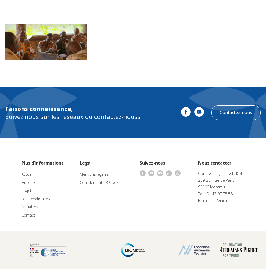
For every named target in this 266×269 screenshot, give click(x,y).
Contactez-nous (236, 112)
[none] (240, 10)
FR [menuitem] (238, 9)
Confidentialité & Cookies (101, 182)
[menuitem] (240, 10)
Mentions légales (94, 174)
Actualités (30, 206)
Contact (28, 215)
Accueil (27, 174)
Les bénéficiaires (36, 198)
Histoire (28, 182)
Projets (27, 190)
